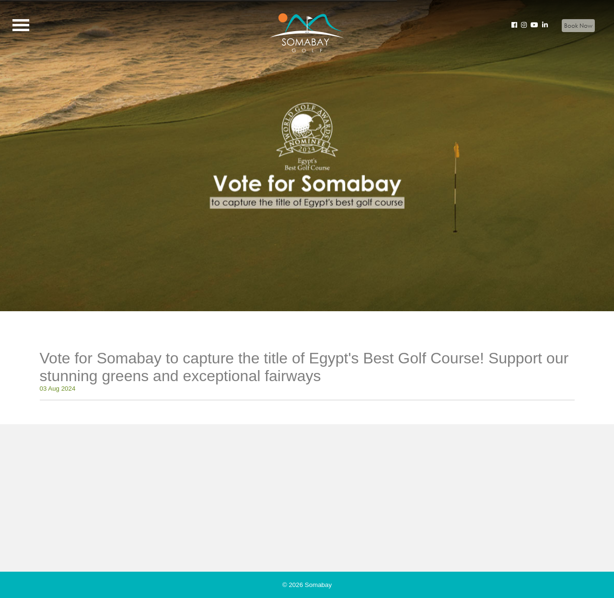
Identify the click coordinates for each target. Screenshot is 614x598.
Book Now (578, 26)
